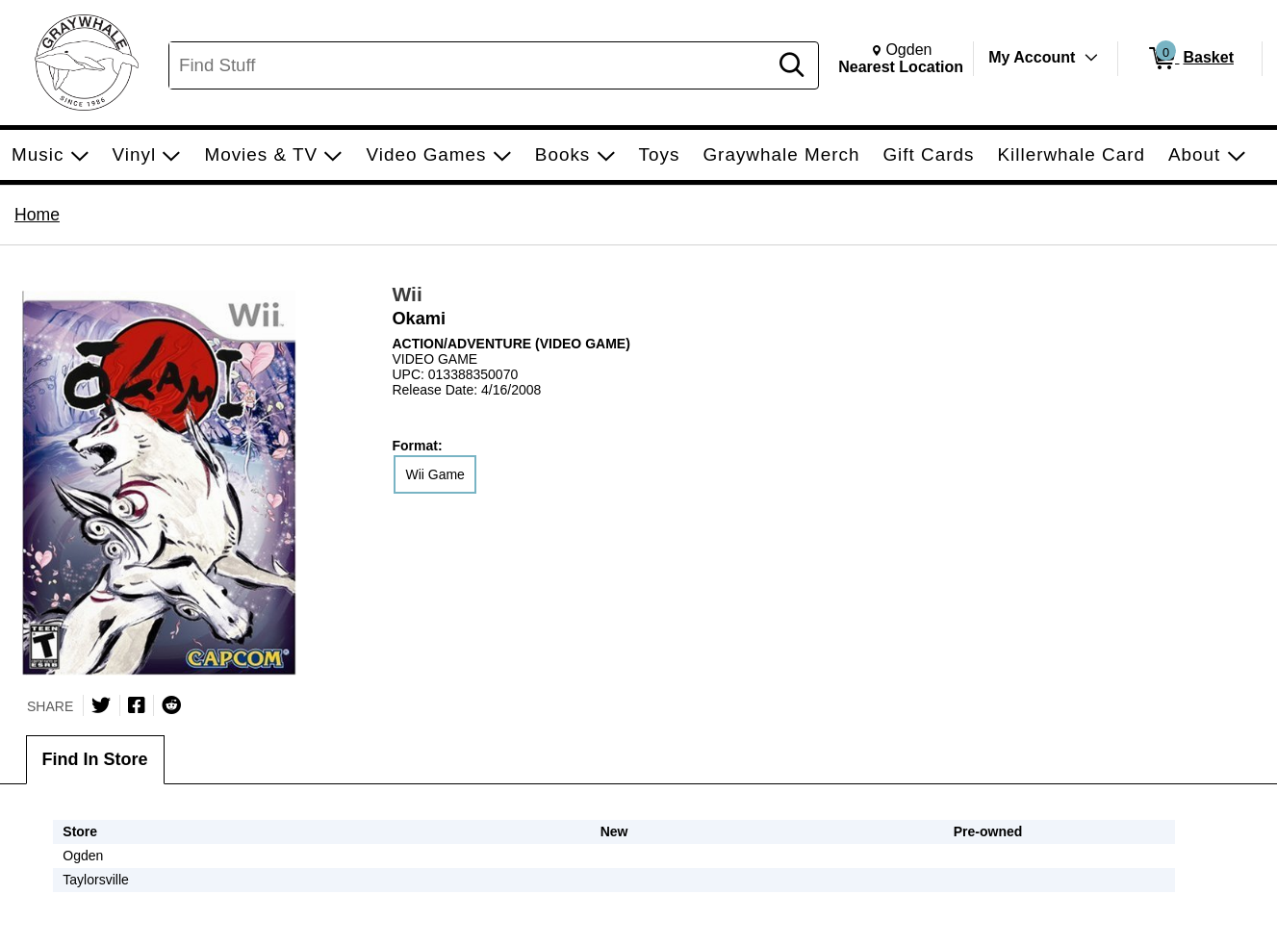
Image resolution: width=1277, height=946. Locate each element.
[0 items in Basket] (1190, 58)
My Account (1031, 57)
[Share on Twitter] (101, 705)
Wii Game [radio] (434, 474)
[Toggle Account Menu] (1091, 57)
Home (37, 214)
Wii (406, 294)
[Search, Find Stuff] (471, 65)
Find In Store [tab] (95, 759)
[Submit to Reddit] (171, 705)
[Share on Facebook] (136, 705)
